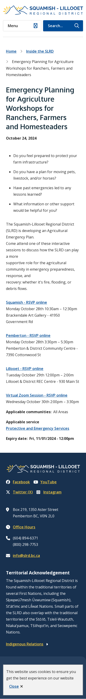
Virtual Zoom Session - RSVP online (36, 395)
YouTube (45, 481)
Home (11, 51)
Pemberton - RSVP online (28, 335)
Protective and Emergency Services (37, 428)
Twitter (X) (19, 492)
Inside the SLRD (40, 51)
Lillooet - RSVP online (24, 368)
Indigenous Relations (24, 644)
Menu (13, 25)
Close (14, 686)
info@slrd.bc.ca (26, 555)
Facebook (18, 481)
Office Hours (24, 527)
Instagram (48, 492)
